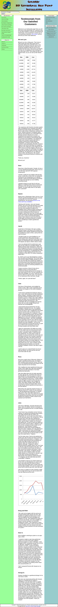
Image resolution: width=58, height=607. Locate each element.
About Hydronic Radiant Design (6, 33)
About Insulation (4, 21)
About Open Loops (4, 28)
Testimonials (3, 45)
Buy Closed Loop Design (6, 26)
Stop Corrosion (51, 29)
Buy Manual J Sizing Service (6, 22)
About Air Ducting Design (6, 35)
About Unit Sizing (4, 19)
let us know (34, 34)
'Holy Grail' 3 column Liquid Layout (32, 606)
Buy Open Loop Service (5, 30)
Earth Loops (48, 19)
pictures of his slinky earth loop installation (29, 201)
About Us (3, 41)
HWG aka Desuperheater (51, 27)
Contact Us (3, 43)
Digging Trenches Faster (51, 33)
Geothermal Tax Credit (5, 37)
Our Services (3, 17)
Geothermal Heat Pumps (50, 17)
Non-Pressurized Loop (51, 31)
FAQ (47, 22)
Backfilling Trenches (51, 34)
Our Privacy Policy (4, 47)
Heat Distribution (49, 21)
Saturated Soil (51, 36)
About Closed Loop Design (6, 24)
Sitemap (2, 49)
